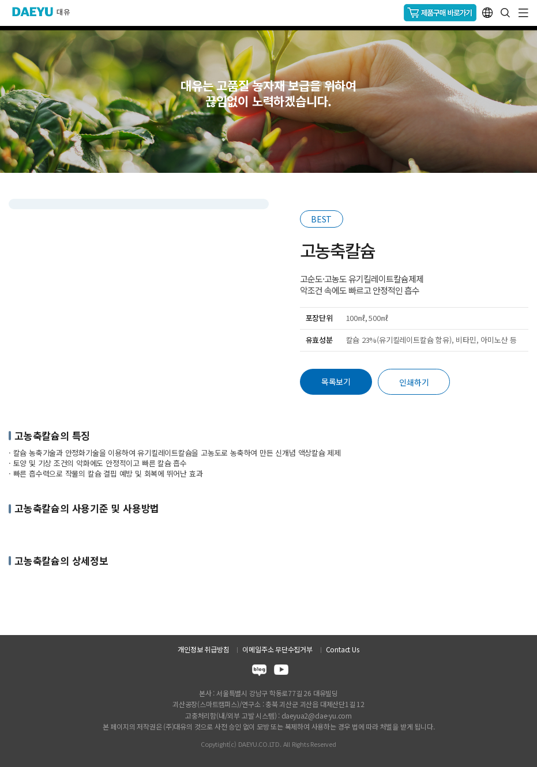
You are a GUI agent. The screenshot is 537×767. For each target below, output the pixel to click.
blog (259, 671)
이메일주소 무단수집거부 (277, 649)
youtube (281, 671)
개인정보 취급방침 (203, 649)
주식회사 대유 (46, 11)
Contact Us (342, 649)
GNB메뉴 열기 (523, 13)
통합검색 (505, 12)
